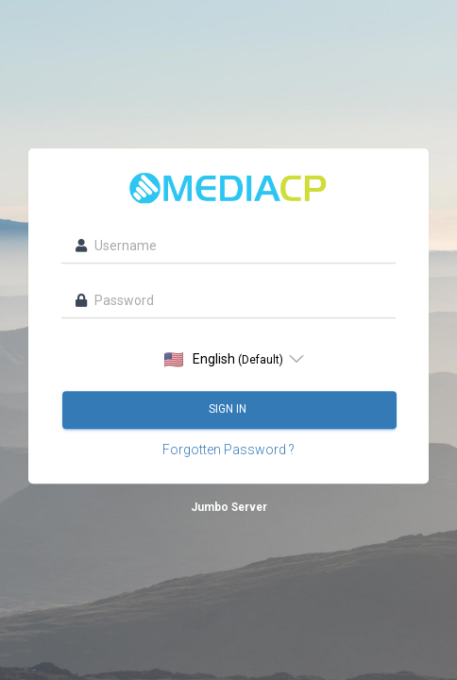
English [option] (223, 359)
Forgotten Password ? (228, 449)
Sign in (229, 409)
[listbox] (229, 359)
